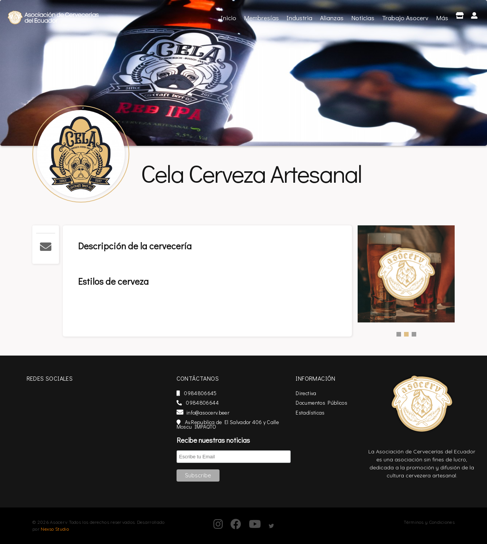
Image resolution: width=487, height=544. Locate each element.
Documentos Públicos (332, 402)
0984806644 (215, 402)
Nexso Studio (55, 529)
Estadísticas (320, 412)
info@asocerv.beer (220, 412)
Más (442, 17)
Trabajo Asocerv (405, 17)
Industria (299, 17)
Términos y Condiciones (429, 522)
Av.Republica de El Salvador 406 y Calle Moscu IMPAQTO (245, 424)
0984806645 (214, 393)
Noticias (362, 17)
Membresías (261, 17)
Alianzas (332, 17)
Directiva (316, 393)
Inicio (229, 17)
